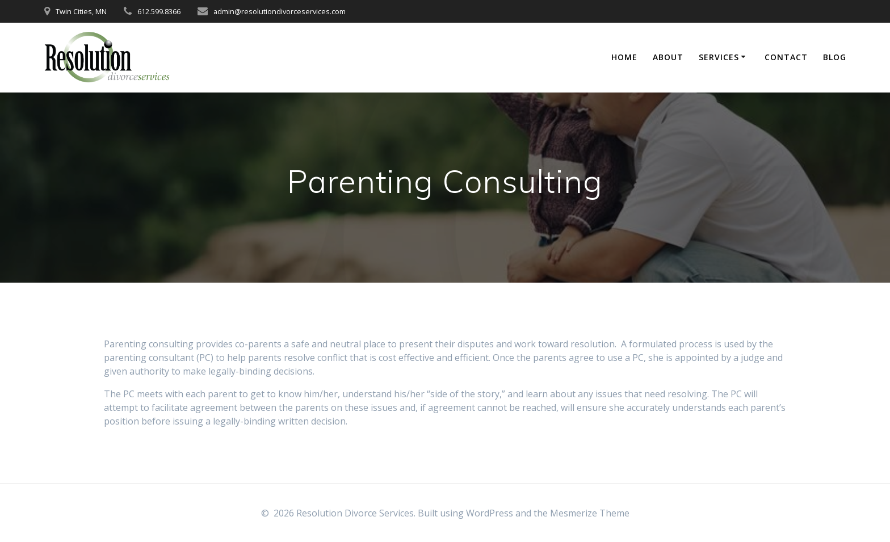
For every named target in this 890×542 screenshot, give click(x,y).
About (668, 57)
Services (719, 57)
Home (624, 57)
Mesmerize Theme (589, 513)
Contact (786, 57)
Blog (834, 57)
